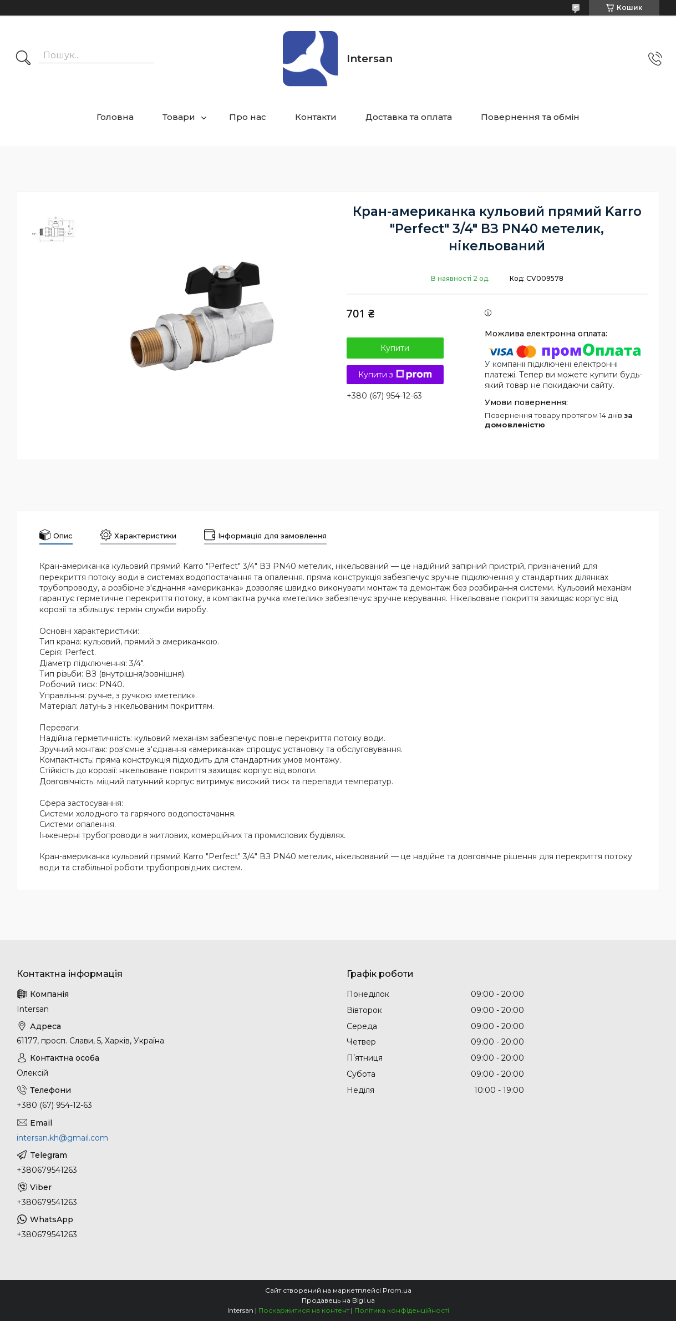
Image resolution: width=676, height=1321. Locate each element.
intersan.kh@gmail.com (62, 1138)
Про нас (247, 117)
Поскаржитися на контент (303, 1310)
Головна (115, 117)
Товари (178, 117)
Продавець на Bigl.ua (338, 1300)
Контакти (316, 117)
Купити (394, 348)
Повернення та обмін (530, 117)
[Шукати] (23, 58)
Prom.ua (397, 1290)
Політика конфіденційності (401, 1310)
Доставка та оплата (408, 117)
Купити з (395, 375)
